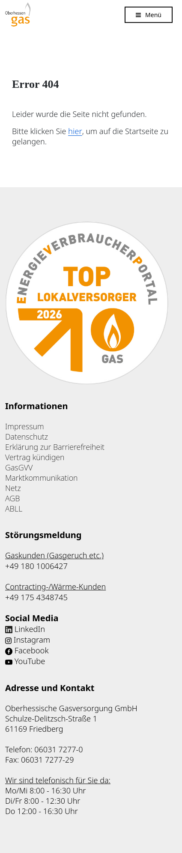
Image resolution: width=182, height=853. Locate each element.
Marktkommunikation (41, 477)
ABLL (13, 508)
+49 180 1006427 (35, 565)
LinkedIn (30, 627)
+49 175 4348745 (35, 596)
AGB (12, 498)
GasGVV (19, 467)
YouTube (30, 657)
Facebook (31, 647)
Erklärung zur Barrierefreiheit (54, 446)
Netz (13, 487)
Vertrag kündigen (35, 457)
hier (74, 131)
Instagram (32, 637)
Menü (153, 14)
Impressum (24, 426)
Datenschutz (26, 436)
